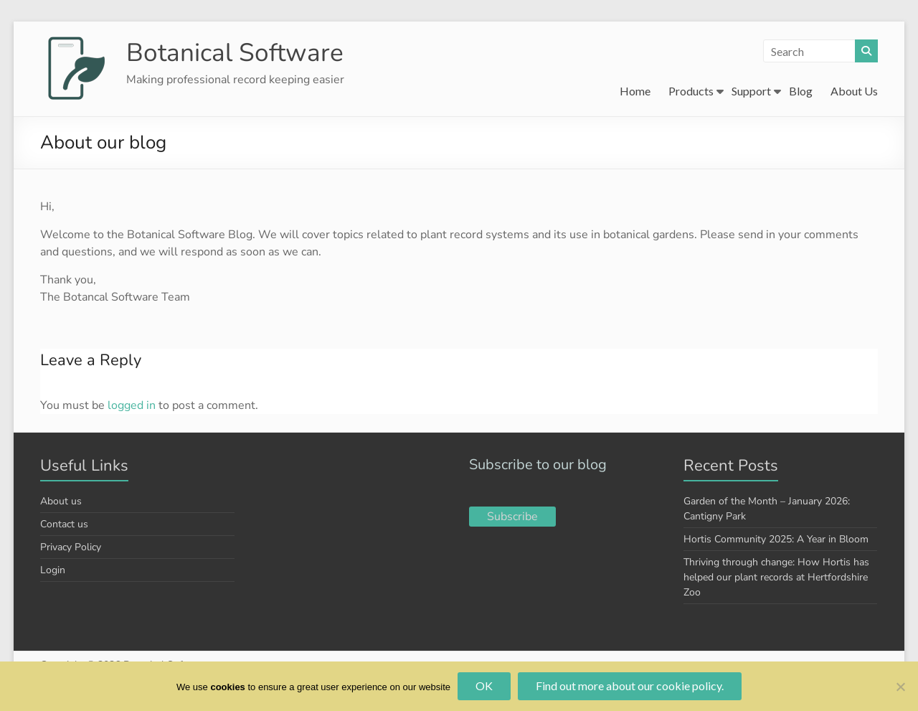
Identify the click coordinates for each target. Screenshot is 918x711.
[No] (900, 686)
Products (691, 91)
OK (484, 685)
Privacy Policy (70, 547)
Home (635, 91)
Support (751, 91)
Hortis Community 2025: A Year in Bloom (776, 539)
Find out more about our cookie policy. (630, 685)
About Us (854, 91)
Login (52, 570)
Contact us (64, 524)
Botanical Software (236, 52)
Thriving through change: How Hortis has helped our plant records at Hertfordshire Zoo (776, 577)
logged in (132, 405)
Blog (801, 91)
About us (61, 501)
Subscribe (512, 516)
